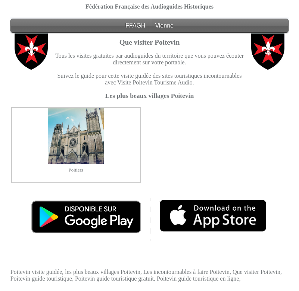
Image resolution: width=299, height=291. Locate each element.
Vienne (164, 25)
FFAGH (135, 25)
